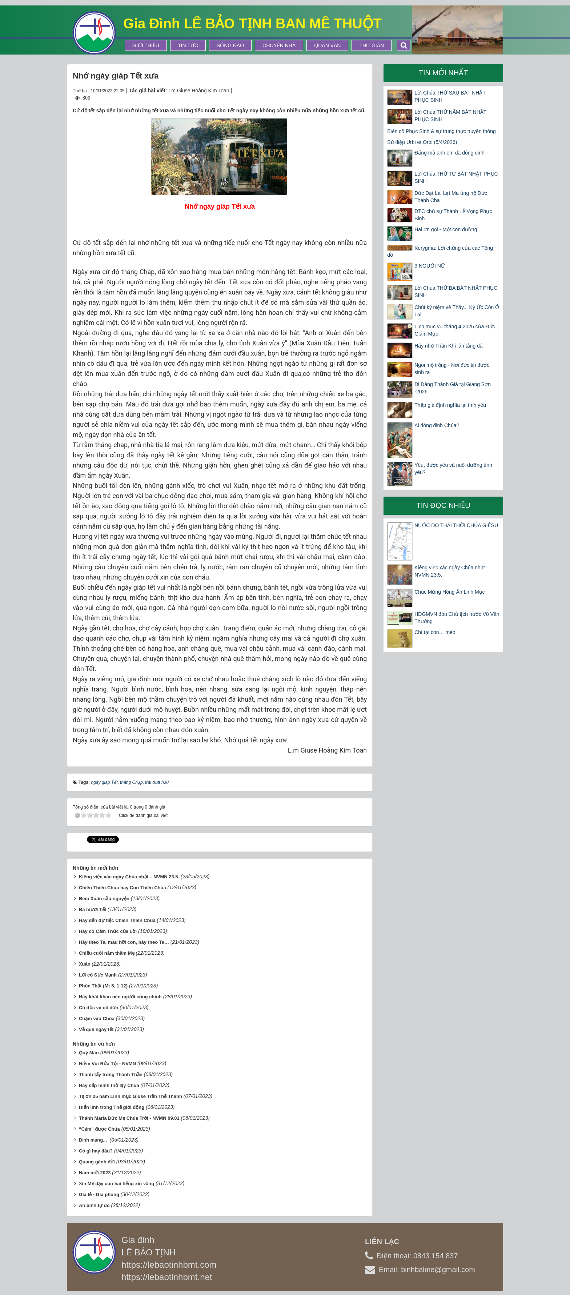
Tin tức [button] (188, 45)
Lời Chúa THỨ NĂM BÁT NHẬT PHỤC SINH (450, 115)
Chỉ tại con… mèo (434, 632)
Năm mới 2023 (95, 1172)
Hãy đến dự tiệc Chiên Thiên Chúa (117, 920)
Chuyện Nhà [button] (279, 45)
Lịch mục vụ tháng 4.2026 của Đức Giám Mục (454, 330)
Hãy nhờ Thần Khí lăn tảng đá (448, 346)
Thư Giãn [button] (371, 45)
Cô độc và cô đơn (98, 1007)
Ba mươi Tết (92, 909)
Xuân (85, 964)
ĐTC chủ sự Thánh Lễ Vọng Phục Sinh (453, 214)
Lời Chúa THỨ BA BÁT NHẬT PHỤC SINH (455, 291)
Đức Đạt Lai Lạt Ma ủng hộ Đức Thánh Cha (450, 196)
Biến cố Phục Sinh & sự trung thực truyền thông (441, 131)
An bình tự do (94, 1205)
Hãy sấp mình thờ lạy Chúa (109, 1085)
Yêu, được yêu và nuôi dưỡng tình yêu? (453, 468)
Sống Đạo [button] (230, 45)
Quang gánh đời (97, 1161)
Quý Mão (89, 1052)
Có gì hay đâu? (96, 1151)
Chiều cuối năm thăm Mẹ (107, 953)
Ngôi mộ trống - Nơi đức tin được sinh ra (451, 368)
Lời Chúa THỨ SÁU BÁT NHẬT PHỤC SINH (450, 96)
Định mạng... (93, 1140)
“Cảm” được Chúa (99, 1129)
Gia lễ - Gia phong (99, 1194)
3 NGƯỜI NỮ (429, 266)
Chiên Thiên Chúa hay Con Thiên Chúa (122, 887)
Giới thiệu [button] (145, 45)
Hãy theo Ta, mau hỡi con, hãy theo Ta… (124, 942)
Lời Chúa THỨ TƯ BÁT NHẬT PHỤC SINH (456, 177)
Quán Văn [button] (327, 45)
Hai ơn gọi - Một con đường (445, 229)
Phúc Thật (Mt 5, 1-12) (103, 986)
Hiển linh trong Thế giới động (111, 1107)
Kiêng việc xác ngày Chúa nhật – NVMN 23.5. (129, 876)
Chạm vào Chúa (97, 1018)
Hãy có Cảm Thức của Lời (108, 931)
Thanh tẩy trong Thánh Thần (110, 1074)
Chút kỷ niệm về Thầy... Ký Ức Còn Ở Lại (456, 310)
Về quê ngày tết (96, 1029)
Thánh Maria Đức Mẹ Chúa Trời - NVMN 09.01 (129, 1118)
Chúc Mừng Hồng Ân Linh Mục (449, 592)
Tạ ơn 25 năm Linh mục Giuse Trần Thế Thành (130, 1096)
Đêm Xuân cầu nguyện (104, 898)
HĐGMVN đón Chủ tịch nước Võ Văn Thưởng (456, 617)
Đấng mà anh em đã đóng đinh (449, 153)
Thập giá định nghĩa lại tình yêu (450, 405)
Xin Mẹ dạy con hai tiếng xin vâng (116, 1183)
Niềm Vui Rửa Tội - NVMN (107, 1063)
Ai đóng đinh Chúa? (436, 425)
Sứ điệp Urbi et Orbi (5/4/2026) (422, 142)
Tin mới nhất (443, 73)
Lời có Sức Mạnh (98, 975)
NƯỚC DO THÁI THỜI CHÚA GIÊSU (456, 525)
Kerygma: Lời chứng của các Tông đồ (440, 251)
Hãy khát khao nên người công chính (120, 996)
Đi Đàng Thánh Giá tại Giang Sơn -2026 (452, 387)
